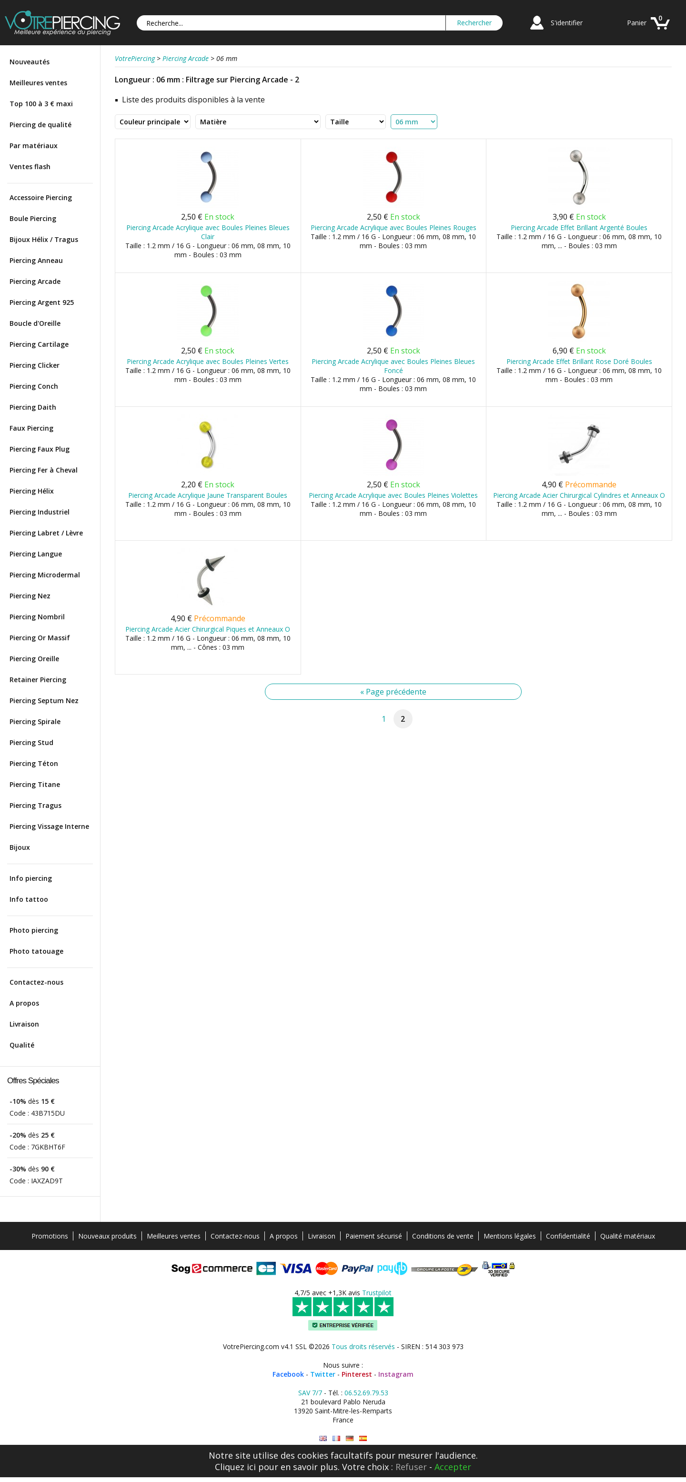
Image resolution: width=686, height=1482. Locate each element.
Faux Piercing (31, 428)
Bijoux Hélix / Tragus (44, 239)
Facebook (288, 1374)
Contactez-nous (36, 982)
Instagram (396, 1374)
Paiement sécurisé (373, 1235)
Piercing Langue (36, 553)
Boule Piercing (33, 218)
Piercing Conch (34, 386)
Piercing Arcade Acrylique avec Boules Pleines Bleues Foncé (393, 366)
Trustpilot (377, 1292)
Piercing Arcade (35, 281)
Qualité (22, 1044)
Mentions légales (510, 1235)
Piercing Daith (33, 407)
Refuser (411, 1466)
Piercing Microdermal (45, 574)
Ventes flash (30, 166)
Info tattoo (29, 899)
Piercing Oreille (34, 658)
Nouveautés (30, 61)
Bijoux (20, 847)
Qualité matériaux (627, 1235)
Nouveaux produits (107, 1235)
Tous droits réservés (363, 1346)
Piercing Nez (30, 595)
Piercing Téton (34, 763)
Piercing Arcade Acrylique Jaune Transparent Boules (207, 495)
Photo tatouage (36, 951)
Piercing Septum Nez (44, 700)
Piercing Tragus (35, 805)
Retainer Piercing (38, 679)
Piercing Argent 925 (42, 302)
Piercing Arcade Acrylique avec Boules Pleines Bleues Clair (208, 232)
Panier (636, 22)
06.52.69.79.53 (366, 1392)
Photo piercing (34, 930)
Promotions (49, 1235)
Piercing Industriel (40, 511)
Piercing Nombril (37, 616)
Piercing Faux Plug (40, 449)
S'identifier (567, 22)
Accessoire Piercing (41, 197)
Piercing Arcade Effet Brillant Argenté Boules (579, 227)
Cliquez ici (235, 1466)
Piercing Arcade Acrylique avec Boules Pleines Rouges (393, 227)
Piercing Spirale (35, 721)
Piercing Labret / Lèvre (46, 532)
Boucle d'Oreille (35, 323)
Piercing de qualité (40, 124)
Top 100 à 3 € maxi (41, 103)
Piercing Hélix (32, 490)
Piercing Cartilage (39, 344)
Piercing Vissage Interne (49, 826)
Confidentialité (568, 1235)
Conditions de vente (443, 1235)
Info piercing (31, 878)
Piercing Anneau (36, 260)
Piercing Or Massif (40, 637)
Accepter (452, 1466)
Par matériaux (34, 145)
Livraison (24, 1023)
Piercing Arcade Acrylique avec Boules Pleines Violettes (393, 495)
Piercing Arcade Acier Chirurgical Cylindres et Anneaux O (579, 495)
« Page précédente (393, 691)
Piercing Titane (35, 784)
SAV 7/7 (310, 1392)
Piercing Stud (31, 742)
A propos (24, 1003)
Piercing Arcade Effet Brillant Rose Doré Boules (579, 361)
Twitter (322, 1374)
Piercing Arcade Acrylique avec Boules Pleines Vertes (208, 361)
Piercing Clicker (35, 365)
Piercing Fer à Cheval (44, 469)
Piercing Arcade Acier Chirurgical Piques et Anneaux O (207, 629)
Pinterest (357, 1374)
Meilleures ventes (38, 82)
